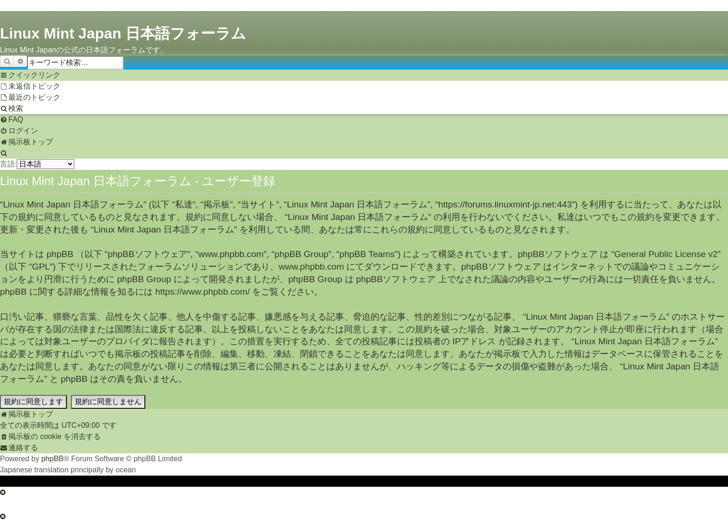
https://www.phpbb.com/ (202, 291)
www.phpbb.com (311, 266)
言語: (8, 164)
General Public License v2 (666, 254)
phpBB (52, 459)
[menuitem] (30, 86)
